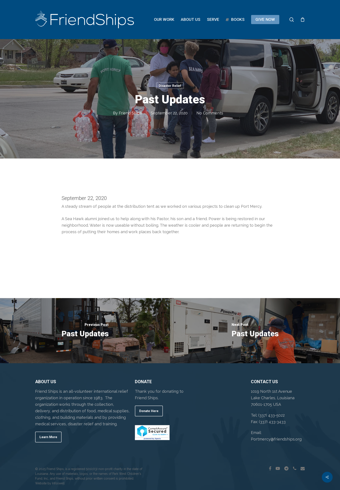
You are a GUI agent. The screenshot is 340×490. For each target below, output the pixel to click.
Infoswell (58, 483)
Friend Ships (130, 113)
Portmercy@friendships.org (276, 439)
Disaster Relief (170, 86)
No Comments (209, 113)
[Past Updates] (85, 330)
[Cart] (302, 19)
